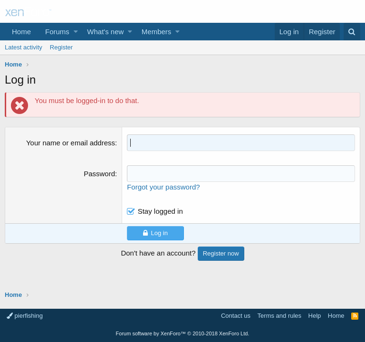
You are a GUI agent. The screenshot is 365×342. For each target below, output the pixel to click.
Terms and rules (279, 315)
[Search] (352, 31)
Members (157, 32)
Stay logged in (160, 211)
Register (61, 47)
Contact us (235, 315)
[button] (75, 31)
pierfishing (25, 315)
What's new (105, 32)
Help (314, 315)
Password (99, 174)
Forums (57, 32)
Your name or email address (70, 143)
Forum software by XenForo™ (183, 333)
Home (21, 32)
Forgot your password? (163, 187)
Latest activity (23, 47)
